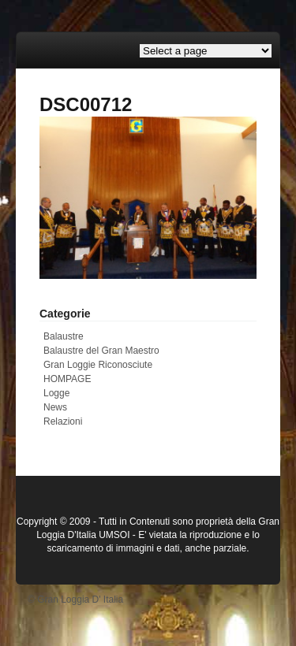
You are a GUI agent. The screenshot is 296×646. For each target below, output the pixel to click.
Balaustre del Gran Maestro (101, 350)
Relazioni (62, 421)
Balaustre (63, 336)
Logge (56, 393)
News (55, 407)
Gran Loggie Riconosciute (97, 364)
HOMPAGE (67, 378)
